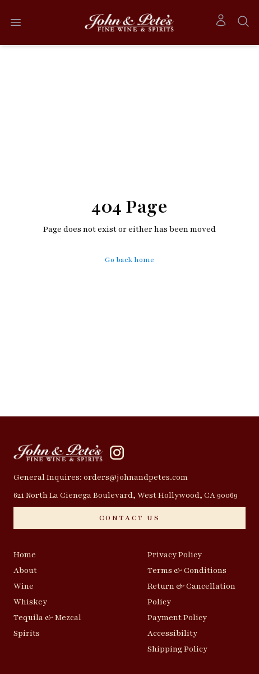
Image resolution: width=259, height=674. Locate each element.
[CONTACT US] (129, 518)
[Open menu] (15, 22)
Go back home (129, 259)
